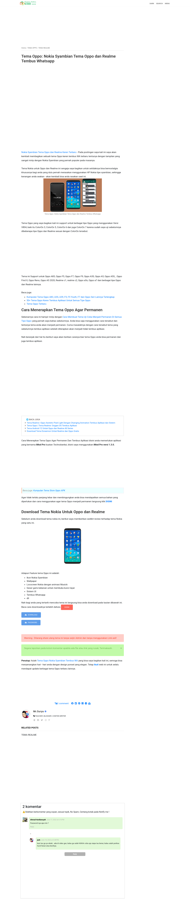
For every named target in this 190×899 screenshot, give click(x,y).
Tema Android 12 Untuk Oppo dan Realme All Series (50, 428)
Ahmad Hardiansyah (38, 820)
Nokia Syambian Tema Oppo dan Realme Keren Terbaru (49, 152)
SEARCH (159, 3)
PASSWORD (31, 622)
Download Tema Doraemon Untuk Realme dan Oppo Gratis (53, 431)
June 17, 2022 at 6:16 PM (55, 820)
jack (38, 840)
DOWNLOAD (31, 615)
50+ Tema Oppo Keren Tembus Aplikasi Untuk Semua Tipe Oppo (58, 300)
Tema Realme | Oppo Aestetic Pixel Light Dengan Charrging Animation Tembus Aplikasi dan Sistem (71, 423)
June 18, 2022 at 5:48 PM (50, 840)
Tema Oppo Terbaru (36, 303)
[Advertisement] (95, 25)
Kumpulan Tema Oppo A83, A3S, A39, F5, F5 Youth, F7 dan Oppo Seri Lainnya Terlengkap (71, 297)
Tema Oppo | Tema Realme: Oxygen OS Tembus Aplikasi (52, 425)
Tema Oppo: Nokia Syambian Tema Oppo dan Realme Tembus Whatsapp (68, 58)
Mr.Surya (38, 711)
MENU (167, 3)
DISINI (67, 607)
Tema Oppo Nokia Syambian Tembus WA (57, 660)
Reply (32, 827)
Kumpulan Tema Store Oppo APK (49, 490)
